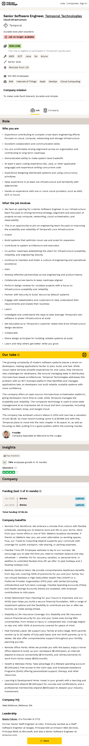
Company (51, 110)
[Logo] (10, 4)
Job (35, 110)
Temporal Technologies (63, 16)
